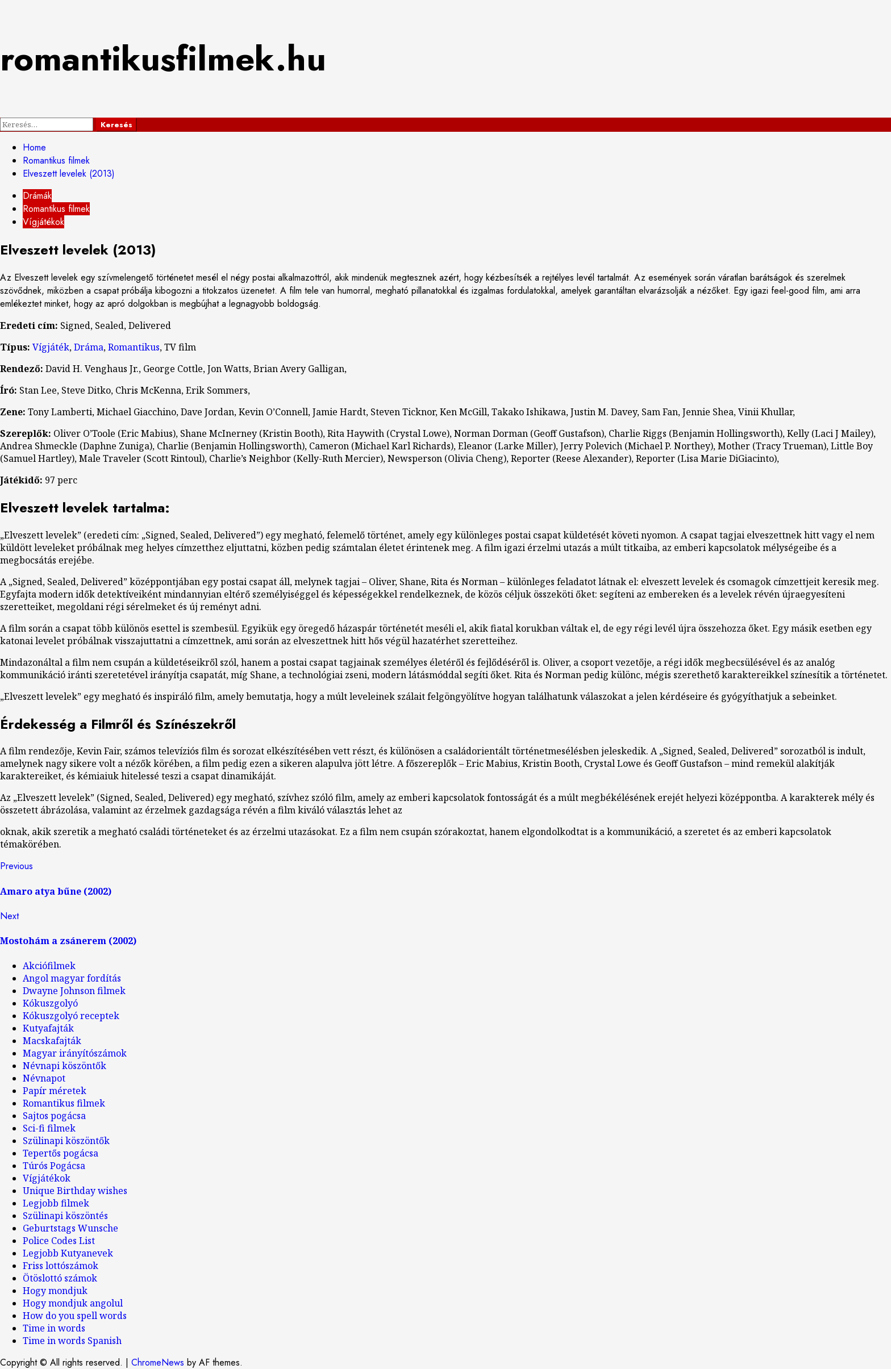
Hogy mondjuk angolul (73, 1303)
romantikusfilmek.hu (163, 59)
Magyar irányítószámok (75, 1053)
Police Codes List (59, 1240)
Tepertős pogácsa (60, 1153)
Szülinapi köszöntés (65, 1215)
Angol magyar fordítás (72, 978)
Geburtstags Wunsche (70, 1228)
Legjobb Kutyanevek (68, 1253)
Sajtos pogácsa (54, 1115)
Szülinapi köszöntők (66, 1140)
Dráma (88, 347)
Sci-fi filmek (49, 1128)
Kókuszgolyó (50, 1003)
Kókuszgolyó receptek (71, 1015)
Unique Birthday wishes (75, 1190)
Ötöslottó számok (60, 1278)
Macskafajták (52, 1040)
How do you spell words (75, 1315)
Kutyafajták (48, 1028)
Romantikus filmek (56, 208)
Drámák (37, 195)
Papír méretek (54, 1090)
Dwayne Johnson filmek (74, 990)
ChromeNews (157, 1362)
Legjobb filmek (56, 1203)
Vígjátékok (43, 221)
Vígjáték (50, 347)
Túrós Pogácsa (54, 1165)
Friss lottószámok (60, 1265)
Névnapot (44, 1078)
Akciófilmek (49, 965)
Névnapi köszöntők (64, 1065)
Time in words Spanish (72, 1340)
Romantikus (134, 347)
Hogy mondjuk (55, 1290)
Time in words (54, 1328)
